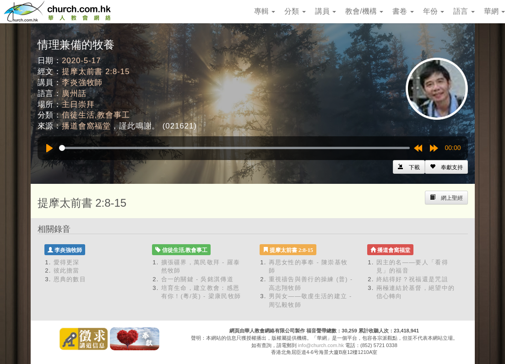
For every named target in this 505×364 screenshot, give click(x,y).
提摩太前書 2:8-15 (96, 71)
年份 (433, 11)
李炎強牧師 (82, 82)
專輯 (264, 11)
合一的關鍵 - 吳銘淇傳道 (197, 279)
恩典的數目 (70, 279)
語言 (463, 11)
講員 (325, 11)
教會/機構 (364, 11)
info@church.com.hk (321, 345)
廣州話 (74, 93)
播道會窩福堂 (86, 126)
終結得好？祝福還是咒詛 (412, 279)
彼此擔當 (67, 270)
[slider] (234, 148)
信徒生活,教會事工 (96, 115)
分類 (294, 11)
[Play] (49, 148)
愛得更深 (67, 262)
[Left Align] (446, 167)
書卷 (402, 11)
